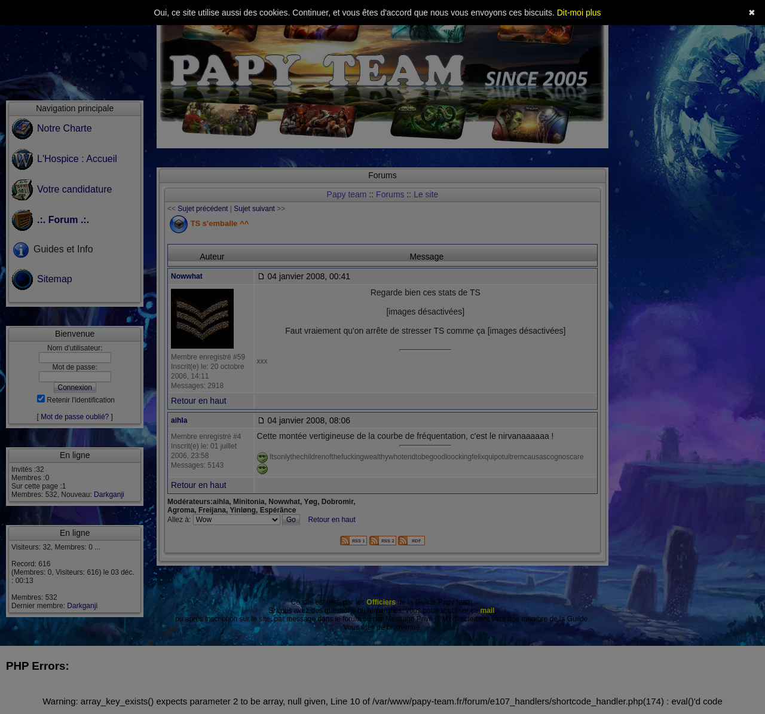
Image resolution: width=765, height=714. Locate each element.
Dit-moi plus (579, 12)
